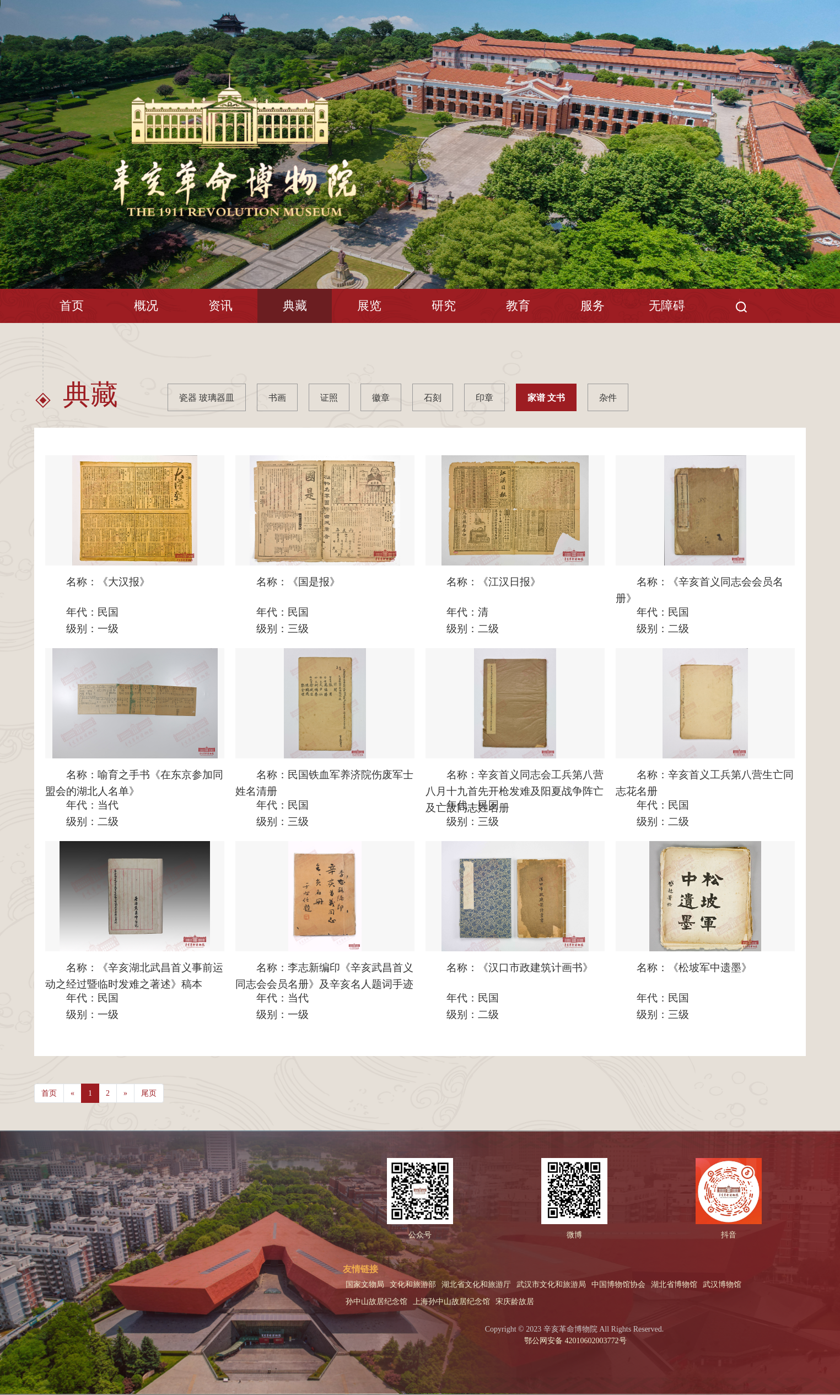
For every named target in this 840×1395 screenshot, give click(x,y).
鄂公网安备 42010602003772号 (575, 1341)
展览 (369, 306)
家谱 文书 (546, 397)
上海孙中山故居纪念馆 (451, 1301)
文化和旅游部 (413, 1284)
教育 (518, 306)
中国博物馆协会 (618, 1284)
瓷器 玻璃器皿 (206, 397)
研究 (444, 306)
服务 (592, 306)
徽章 (381, 397)
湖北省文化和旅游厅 (476, 1284)
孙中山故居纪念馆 (376, 1301)
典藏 (295, 306)
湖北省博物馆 (674, 1284)
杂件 (608, 397)
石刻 (432, 397)
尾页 (149, 1093)
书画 (277, 397)
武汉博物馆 (722, 1284)
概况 (146, 306)
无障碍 (667, 306)
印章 (484, 397)
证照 (329, 397)
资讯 (220, 306)
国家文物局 (365, 1284)
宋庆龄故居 (515, 1301)
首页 (72, 306)
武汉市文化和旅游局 (551, 1284)
